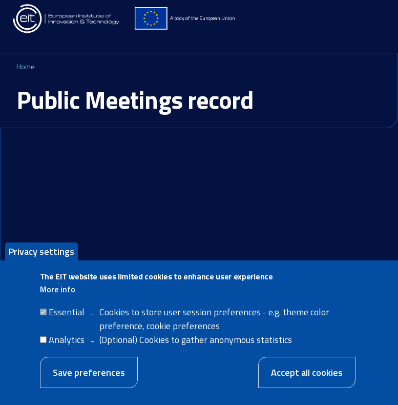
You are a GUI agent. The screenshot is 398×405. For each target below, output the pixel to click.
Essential (67, 320)
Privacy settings (41, 259)
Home (25, 66)
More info (57, 297)
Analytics (67, 348)
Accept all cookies (307, 381)
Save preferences (89, 381)
